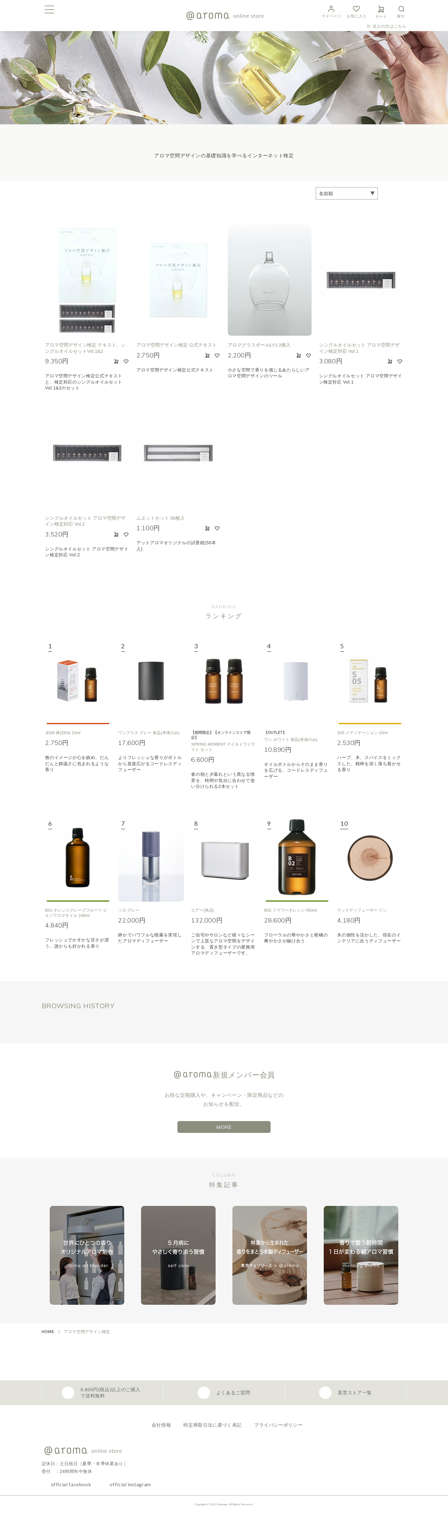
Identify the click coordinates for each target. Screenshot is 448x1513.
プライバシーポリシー (278, 1425)
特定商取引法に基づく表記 (212, 1425)
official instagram (130, 1484)
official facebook (71, 1484)
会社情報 (161, 1425)
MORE (224, 1127)
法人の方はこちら (389, 26)
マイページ (331, 11)
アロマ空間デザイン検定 (87, 1332)
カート (381, 11)
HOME (48, 1332)
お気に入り (356, 11)
